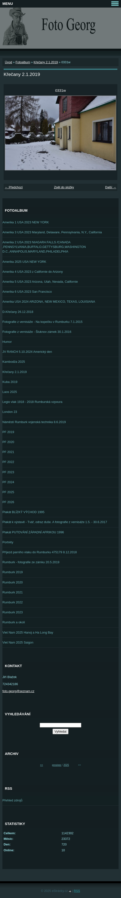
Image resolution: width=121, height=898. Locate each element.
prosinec (56, 765)
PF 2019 (8, 432)
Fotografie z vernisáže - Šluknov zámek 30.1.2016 (36, 332)
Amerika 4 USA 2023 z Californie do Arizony (32, 271)
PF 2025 (8, 492)
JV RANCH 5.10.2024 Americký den (27, 352)
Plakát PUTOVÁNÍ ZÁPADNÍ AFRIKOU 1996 (33, 532)
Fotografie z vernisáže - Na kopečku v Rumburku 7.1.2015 (42, 322)
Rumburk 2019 (12, 572)
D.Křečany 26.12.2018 (17, 312)
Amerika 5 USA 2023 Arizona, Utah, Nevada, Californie (40, 281)
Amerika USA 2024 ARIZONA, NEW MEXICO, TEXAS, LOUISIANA (48, 301)
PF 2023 (8, 472)
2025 (66, 765)
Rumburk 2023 (12, 612)
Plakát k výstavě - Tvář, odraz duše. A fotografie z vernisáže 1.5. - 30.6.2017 (54, 522)
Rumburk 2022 (12, 602)
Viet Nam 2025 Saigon (17, 642)
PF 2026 (8, 502)
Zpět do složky (64, 187)
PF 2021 (8, 452)
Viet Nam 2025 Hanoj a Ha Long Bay (27, 632)
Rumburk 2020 (12, 582)
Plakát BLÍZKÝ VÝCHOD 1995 (23, 512)
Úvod (8, 62)
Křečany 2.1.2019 (46, 62)
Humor (7, 342)
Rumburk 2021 (12, 592)
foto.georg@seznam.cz (18, 691)
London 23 (9, 412)
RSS (77, 891)
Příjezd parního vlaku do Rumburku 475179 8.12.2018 (39, 552)
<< (41, 765)
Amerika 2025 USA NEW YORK (24, 261)
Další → (110, 187)
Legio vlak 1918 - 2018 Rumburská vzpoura (32, 402)
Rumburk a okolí (13, 622)
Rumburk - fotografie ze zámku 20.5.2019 (30, 562)
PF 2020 (8, 442)
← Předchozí (14, 187)
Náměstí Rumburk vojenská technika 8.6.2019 (34, 422)
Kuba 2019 (9, 382)
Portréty (7, 542)
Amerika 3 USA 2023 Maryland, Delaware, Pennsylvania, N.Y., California (52, 232)
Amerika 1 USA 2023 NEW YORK (25, 222)
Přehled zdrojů (12, 800)
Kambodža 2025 (13, 361)
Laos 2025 (9, 392)
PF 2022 (8, 462)
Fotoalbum (22, 62)
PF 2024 (8, 482)
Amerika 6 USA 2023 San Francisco (27, 291)
